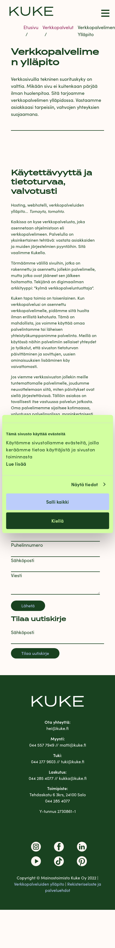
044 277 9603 (43, 761)
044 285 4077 (41, 778)
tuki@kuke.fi (72, 761)
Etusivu (30, 27)
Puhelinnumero (27, 545)
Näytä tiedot (84, 484)
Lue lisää (16, 463)
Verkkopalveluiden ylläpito (39, 884)
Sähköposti (22, 560)
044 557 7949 (41, 745)
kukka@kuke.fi (73, 778)
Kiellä (57, 520)
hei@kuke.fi (57, 728)
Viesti (16, 575)
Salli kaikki (57, 501)
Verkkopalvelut (58, 27)
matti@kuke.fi (73, 745)
